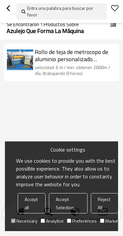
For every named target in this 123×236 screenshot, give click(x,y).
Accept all (31, 203)
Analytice (52, 220)
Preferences (82, 220)
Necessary (24, 220)
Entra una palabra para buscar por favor (60, 11)
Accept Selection (65, 203)
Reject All (104, 203)
